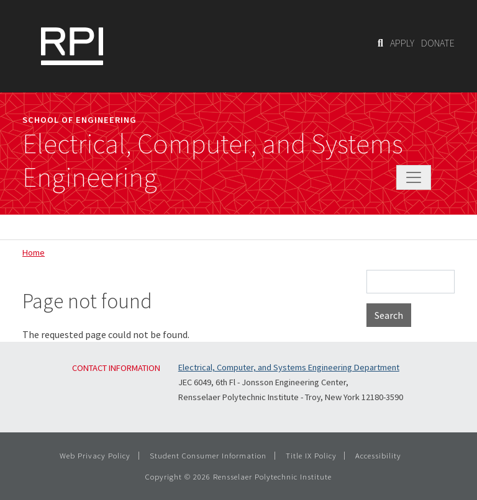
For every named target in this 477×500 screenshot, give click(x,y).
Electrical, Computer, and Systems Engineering (212, 160)
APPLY (402, 43)
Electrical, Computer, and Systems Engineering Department (288, 367)
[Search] (380, 43)
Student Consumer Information (208, 455)
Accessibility (378, 455)
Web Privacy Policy (95, 455)
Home (33, 252)
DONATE (438, 43)
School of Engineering (79, 119)
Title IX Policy (311, 455)
